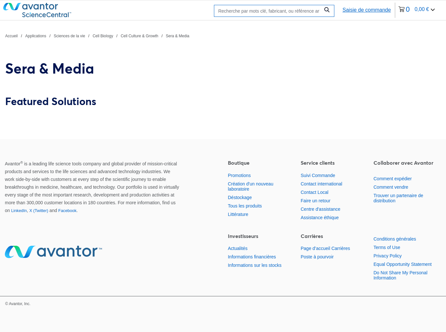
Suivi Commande (318, 175)
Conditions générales (395, 239)
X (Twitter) (38, 210)
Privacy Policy (388, 255)
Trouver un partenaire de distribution (398, 198)
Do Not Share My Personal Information (401, 275)
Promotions (239, 175)
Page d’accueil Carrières (325, 248)
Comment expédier (393, 178)
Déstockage (240, 197)
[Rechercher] (268, 11)
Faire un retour (315, 200)
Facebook (67, 210)
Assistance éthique (320, 217)
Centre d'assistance (320, 209)
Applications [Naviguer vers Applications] (35, 36)
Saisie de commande (366, 10)
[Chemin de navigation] (97, 36)
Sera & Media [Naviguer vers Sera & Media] (177, 36)
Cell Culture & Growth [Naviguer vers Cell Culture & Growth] (139, 36)
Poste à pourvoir (317, 256)
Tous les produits (245, 205)
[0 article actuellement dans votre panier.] (417, 10)
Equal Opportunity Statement (403, 264)
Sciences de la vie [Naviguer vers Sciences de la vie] (69, 36)
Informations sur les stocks (255, 265)
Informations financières (252, 256)
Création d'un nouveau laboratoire (250, 186)
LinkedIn (19, 210)
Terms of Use (387, 247)
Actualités (238, 248)
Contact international (321, 183)
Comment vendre (391, 187)
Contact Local (315, 192)
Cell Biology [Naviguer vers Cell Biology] (103, 36)
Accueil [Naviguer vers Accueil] (11, 36)
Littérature (238, 214)
